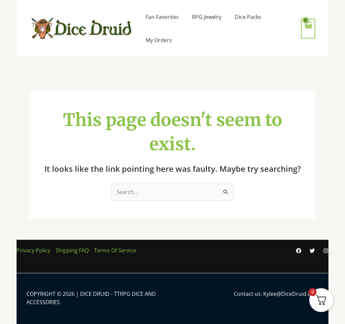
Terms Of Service (115, 250)
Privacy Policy (33, 250)
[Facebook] (298, 250)
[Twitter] (312, 250)
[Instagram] (325, 250)
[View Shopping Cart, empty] (308, 28)
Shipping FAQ (72, 250)
